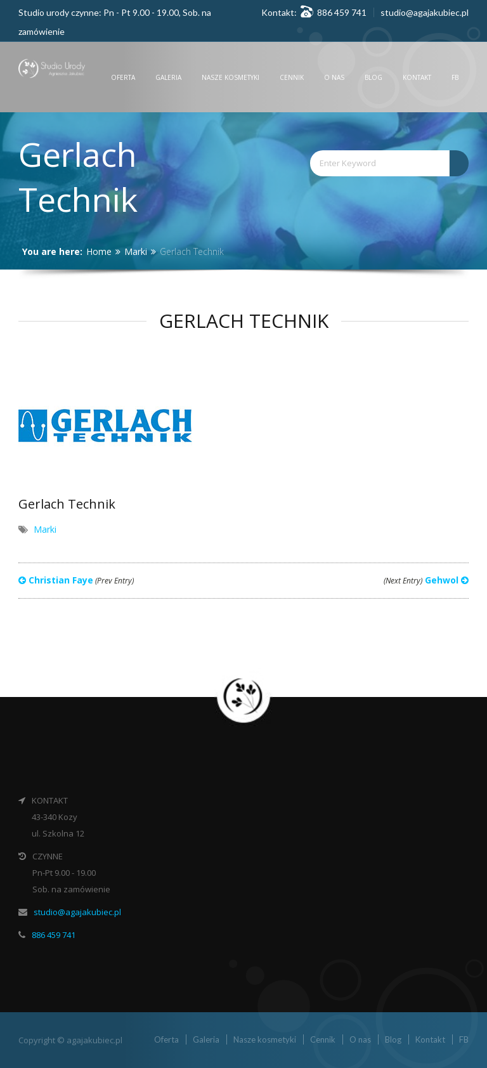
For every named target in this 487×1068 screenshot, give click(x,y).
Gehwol (426, 580)
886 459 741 (53, 935)
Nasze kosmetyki (230, 77)
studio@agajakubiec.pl (424, 12)
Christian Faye (76, 580)
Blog (373, 77)
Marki (135, 251)
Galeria (168, 77)
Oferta (123, 77)
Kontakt (417, 77)
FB (454, 77)
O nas (334, 77)
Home (99, 251)
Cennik (292, 77)
